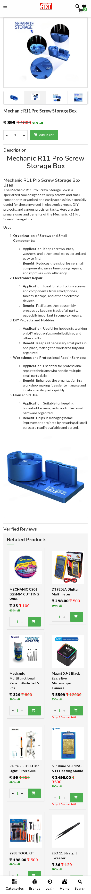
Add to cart (44, 135)
